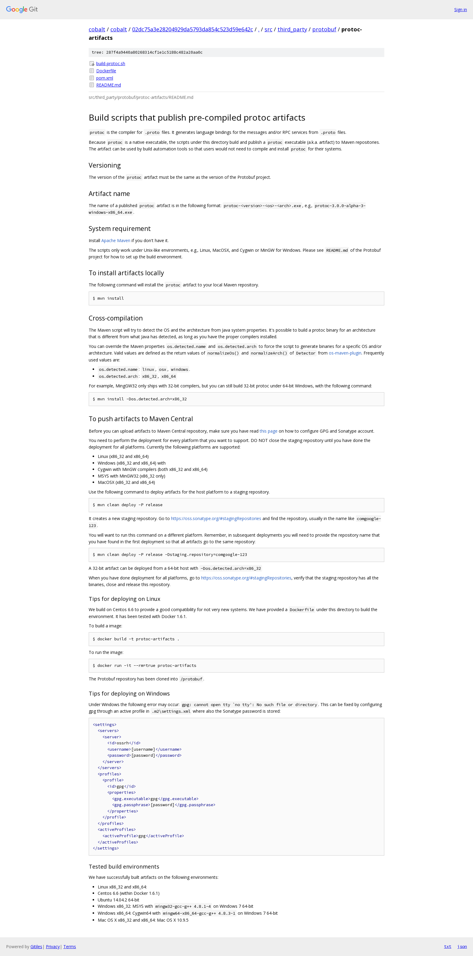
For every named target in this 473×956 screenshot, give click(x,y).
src (268, 29)
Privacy (53, 946)
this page (269, 431)
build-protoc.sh (110, 63)
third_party (292, 29)
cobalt (97, 29)
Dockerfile (106, 71)
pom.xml (104, 78)
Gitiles (36, 946)
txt (447, 946)
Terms (69, 946)
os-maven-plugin (345, 353)
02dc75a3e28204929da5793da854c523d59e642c (192, 29)
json (462, 946)
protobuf (324, 29)
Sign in (460, 9)
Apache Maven (115, 240)
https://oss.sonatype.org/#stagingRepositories (216, 518)
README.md (108, 85)
